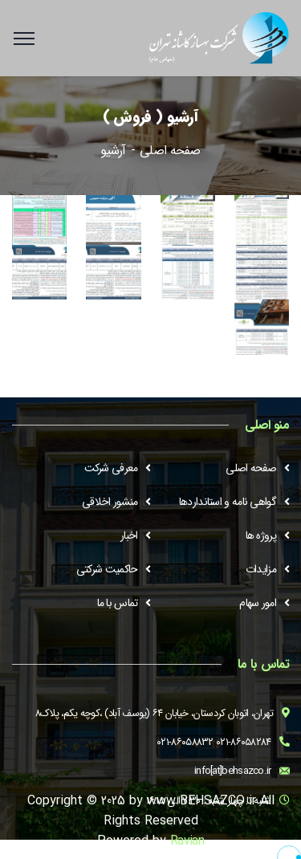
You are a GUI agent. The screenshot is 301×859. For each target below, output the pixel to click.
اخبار (129, 535)
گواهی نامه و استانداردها (227, 502)
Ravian (187, 841)
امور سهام (257, 603)
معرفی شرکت (111, 468)
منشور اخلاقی (109, 502)
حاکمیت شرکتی (107, 569)
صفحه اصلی (170, 150)
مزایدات (261, 569)
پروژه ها (261, 535)
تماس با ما (117, 603)
